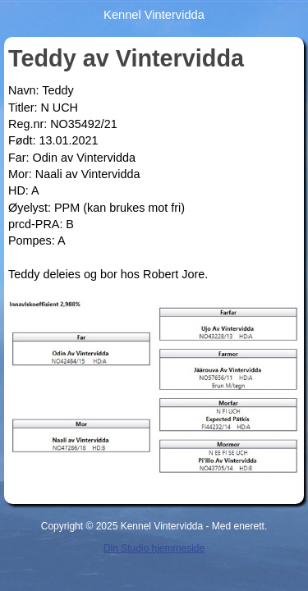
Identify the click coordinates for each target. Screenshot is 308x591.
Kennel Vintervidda (154, 14)
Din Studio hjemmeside (154, 548)
